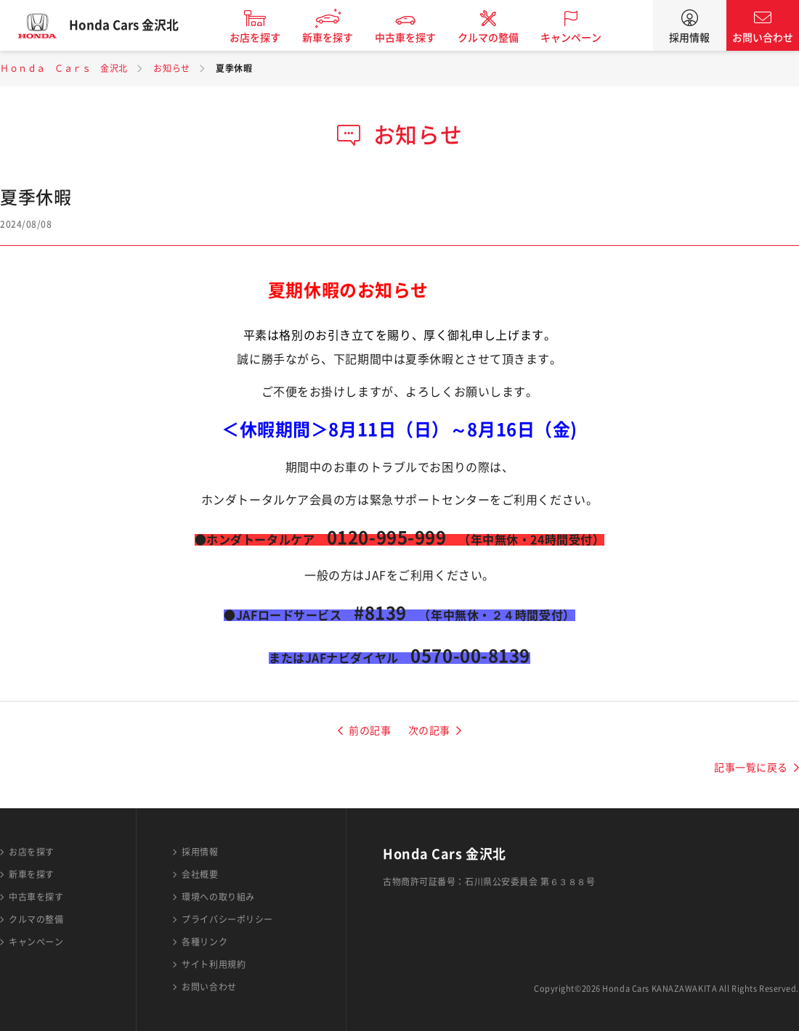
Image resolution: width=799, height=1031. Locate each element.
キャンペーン (581, 38)
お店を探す (265, 38)
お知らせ (171, 68)
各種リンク (204, 941)
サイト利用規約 (214, 964)
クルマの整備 (499, 38)
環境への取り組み (218, 896)
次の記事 (429, 731)
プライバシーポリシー (227, 919)
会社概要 (200, 874)
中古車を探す (416, 38)
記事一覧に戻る (751, 768)
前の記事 (370, 731)
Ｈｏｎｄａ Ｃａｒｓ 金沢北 (64, 68)
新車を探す (338, 38)
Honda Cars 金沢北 (134, 25)
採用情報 (689, 38)
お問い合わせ (762, 38)
